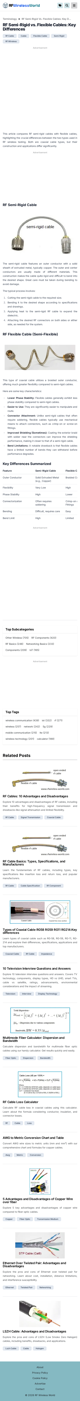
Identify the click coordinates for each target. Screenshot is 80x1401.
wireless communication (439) (22, 720)
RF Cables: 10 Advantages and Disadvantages (35, 796)
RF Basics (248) (14, 643)
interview (26, 993)
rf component (54, 885)
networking (45, 1287)
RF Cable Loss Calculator (20, 1102)
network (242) (32, 726)
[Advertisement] (40, 89)
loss (29, 1123)
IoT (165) (34, 650)
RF (21, 5)
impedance (46, 954)
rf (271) (58, 720)
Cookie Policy (40, 1378)
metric (20, 1155)
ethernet (9, 1287)
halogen (40, 1348)
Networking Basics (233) (40, 643)
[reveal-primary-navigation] (74, 5)
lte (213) (44, 732)
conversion (35, 1155)
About (40, 1367)
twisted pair (27, 1287)
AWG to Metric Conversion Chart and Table (33, 1138)
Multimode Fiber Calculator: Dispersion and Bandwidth (33, 1039)
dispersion (28, 1058)
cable (23, 36)
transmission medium (47, 1219)
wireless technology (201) (19, 738)
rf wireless (11, 41)
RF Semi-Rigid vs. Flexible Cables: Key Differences (46, 18)
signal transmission (30, 817)
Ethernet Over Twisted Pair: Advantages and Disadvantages (34, 1264)
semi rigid (59, 36)
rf (6, 1123)
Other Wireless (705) (17, 637)
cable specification (30, 885)
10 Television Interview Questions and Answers (37, 968)
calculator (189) (45, 738)
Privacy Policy (40, 1372)
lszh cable (10, 1348)
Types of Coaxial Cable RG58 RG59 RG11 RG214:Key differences (40, 931)
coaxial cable (54, 817)
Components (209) (16, 650)
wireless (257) (13, 726)
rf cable (9, 36)
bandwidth (45, 1058)
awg (7, 1155)
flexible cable (40, 36)
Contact (40, 1389)
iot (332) (47, 720)
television (10, 993)
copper (9, 1219)
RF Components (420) (43, 637)
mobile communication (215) (21, 732)
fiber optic (10, 1058)
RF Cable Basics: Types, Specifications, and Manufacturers (34, 863)
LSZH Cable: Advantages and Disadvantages (34, 1331)
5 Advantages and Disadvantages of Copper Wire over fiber (38, 1200)
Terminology (10, 18)
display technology (47, 993)
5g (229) (48, 726)
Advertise (40, 1383)
